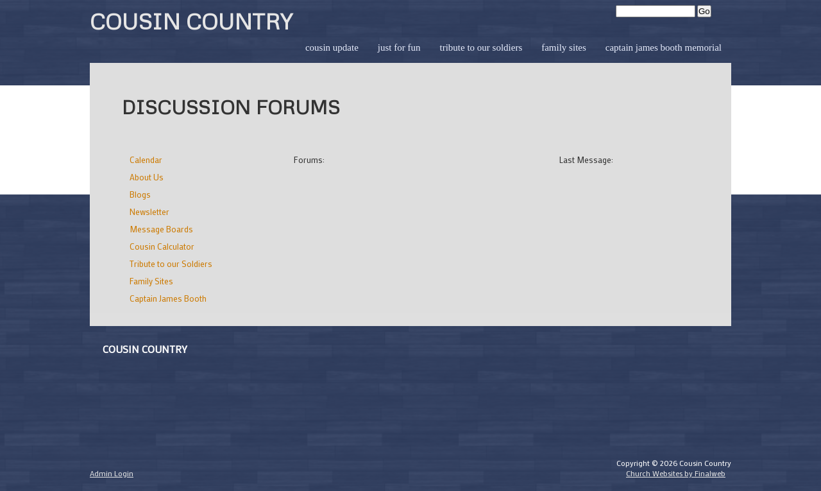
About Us (147, 176)
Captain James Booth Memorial (663, 47)
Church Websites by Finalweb (675, 473)
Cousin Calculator (162, 246)
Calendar (146, 159)
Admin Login (111, 473)
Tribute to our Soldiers (480, 47)
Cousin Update (332, 47)
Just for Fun (399, 47)
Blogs (140, 194)
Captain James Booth (168, 298)
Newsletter (149, 211)
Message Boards (161, 228)
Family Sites (563, 47)
